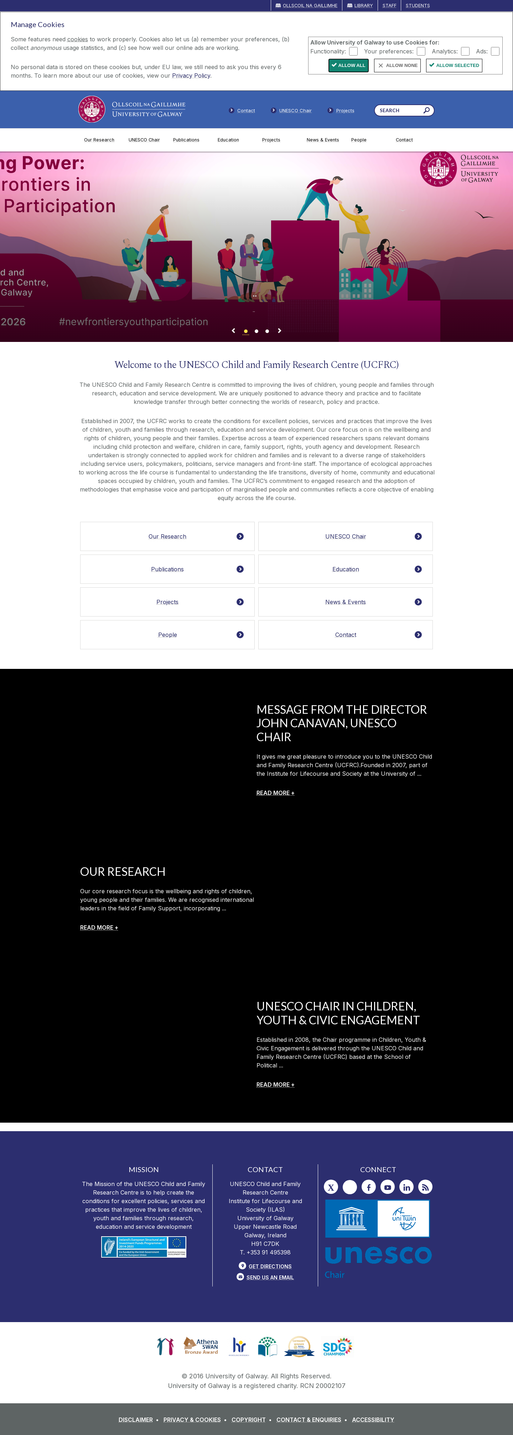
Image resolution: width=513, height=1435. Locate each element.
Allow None (402, 65)
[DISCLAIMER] (140, 1419)
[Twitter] (331, 1187)
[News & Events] (323, 140)
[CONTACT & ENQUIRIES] (313, 1419)
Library (363, 5)
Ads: (482, 50)
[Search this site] (426, 111)
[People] (368, 140)
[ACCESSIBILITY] (373, 1419)
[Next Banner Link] (279, 332)
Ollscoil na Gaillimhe (310, 5)
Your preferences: (389, 50)
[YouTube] (387, 1187)
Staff (390, 5)
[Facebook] (369, 1187)
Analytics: (445, 50)
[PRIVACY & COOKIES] (197, 1419)
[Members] (291, 112)
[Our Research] (100, 140)
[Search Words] (404, 110)
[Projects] (278, 140)
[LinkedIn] (406, 1187)
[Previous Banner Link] (233, 332)
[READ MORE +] (275, 792)
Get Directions (270, 1266)
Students (418, 5)
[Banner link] (245, 332)
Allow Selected (457, 65)
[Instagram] (350, 1187)
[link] (165, 1347)
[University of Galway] (131, 109)
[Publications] (189, 140)
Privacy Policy (191, 75)
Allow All (352, 65)
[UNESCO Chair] (145, 140)
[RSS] (425, 1187)
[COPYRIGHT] (253, 1419)
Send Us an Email (270, 1277)
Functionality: (328, 50)
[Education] (234, 140)
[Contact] (412, 140)
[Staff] (341, 112)
